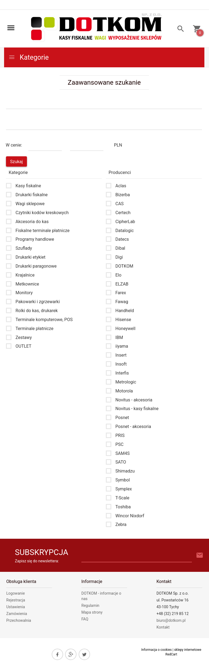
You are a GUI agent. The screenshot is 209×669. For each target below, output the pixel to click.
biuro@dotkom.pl (171, 620)
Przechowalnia (18, 620)
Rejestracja (15, 600)
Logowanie (15, 593)
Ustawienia (15, 607)
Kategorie (28, 57)
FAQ (84, 619)
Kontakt (163, 627)
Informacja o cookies (156, 650)
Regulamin (90, 605)
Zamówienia (16, 613)
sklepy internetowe (187, 650)
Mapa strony (92, 612)
